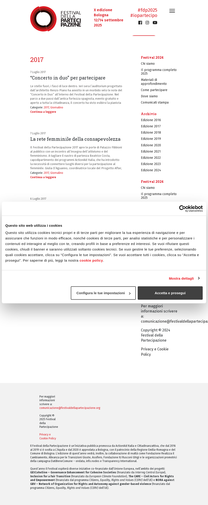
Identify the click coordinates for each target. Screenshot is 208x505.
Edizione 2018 (151, 133)
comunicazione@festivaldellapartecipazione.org (69, 408)
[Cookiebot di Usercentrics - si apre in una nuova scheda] (182, 208)
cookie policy (91, 260)
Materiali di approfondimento (154, 82)
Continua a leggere (43, 111)
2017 (46, 107)
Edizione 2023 (151, 164)
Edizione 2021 (151, 151)
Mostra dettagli (181, 278)
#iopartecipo (143, 15)
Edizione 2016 (151, 120)
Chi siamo (148, 64)
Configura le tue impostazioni (104, 293)
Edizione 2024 (151, 170)
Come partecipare (154, 90)
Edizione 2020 (151, 145)
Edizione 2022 (151, 158)
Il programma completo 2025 (159, 72)
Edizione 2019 (151, 139)
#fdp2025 (147, 10)
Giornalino (56, 107)
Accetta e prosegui (170, 293)
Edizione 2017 (151, 126)
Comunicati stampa (155, 102)
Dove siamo (149, 96)
